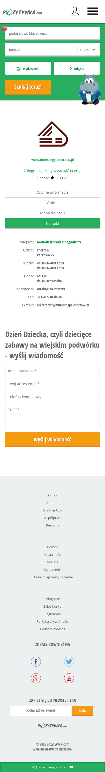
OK (71, 767)
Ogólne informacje (52, 192)
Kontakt (52, 223)
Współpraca (52, 517)
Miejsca (52, 562)
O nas (52, 495)
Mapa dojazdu (52, 212)
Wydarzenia (52, 569)
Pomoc (52, 547)
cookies (61, 767)
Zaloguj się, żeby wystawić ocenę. (52, 170)
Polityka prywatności (52, 621)
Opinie (52, 202)
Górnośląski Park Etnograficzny (59, 242)
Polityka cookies (52, 629)
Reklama (52, 525)
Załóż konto (52, 606)
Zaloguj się (52, 598)
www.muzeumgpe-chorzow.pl (52, 159)
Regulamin (52, 614)
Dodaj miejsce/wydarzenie (53, 577)
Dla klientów (52, 510)
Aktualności (53, 554)
